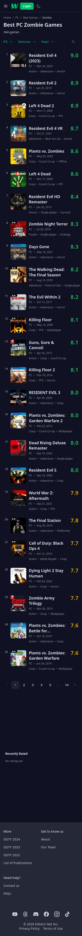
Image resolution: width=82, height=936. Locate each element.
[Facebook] (46, 914)
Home (7, 17)
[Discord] (35, 914)
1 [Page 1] (15, 685)
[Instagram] (56, 914)
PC (17, 17)
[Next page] (75, 685)
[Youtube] (14, 914)
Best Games (30, 17)
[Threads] (25, 914)
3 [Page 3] (33, 685)
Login (27, 6)
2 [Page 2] (24, 685)
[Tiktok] (67, 914)
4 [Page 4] (41, 685)
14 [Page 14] (66, 685)
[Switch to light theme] (38, 6)
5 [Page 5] (50, 685)
